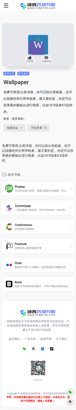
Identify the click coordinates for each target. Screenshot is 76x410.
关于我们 (61, 339)
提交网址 (14, 339)
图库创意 (9, 73)
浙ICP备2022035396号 (55, 393)
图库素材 (23, 73)
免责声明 (45, 339)
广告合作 (30, 339)
